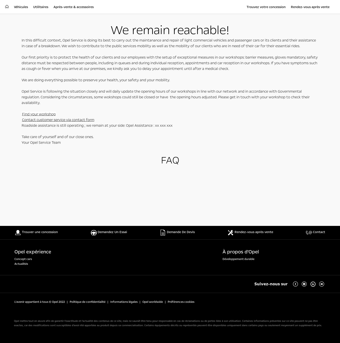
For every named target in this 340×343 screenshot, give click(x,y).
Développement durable (238, 259)
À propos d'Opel (241, 252)
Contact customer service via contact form (58, 119)
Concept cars (23, 259)
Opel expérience (32, 252)
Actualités (21, 264)
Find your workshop (39, 114)
